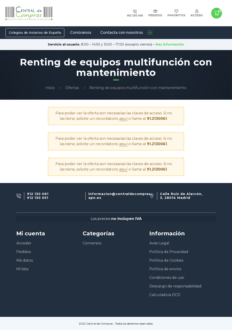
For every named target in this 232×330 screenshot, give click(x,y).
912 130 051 (37, 198)
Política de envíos (165, 269)
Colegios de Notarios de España (35, 33)
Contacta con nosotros (121, 32)
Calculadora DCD (164, 295)
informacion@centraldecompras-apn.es (120, 196)
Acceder (23, 243)
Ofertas (72, 88)
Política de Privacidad (168, 252)
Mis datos (24, 260)
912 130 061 (37, 194)
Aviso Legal (159, 243)
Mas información (169, 44)
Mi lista (22, 269)
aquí (123, 118)
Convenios (92, 243)
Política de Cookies (166, 260)
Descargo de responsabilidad (175, 286)
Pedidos (23, 252)
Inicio (50, 88)
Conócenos (80, 32)
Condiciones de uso (166, 277)
